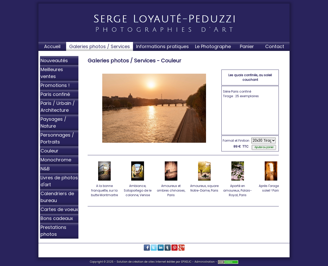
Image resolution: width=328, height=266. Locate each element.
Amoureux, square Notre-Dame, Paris (205, 176)
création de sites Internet (149, 262)
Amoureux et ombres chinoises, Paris (171, 178)
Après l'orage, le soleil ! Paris (271, 176)
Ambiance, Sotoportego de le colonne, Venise (138, 178)
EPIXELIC (186, 262)
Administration (204, 262)
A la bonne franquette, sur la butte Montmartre (105, 178)
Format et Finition (236, 140)
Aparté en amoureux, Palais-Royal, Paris (238, 178)
